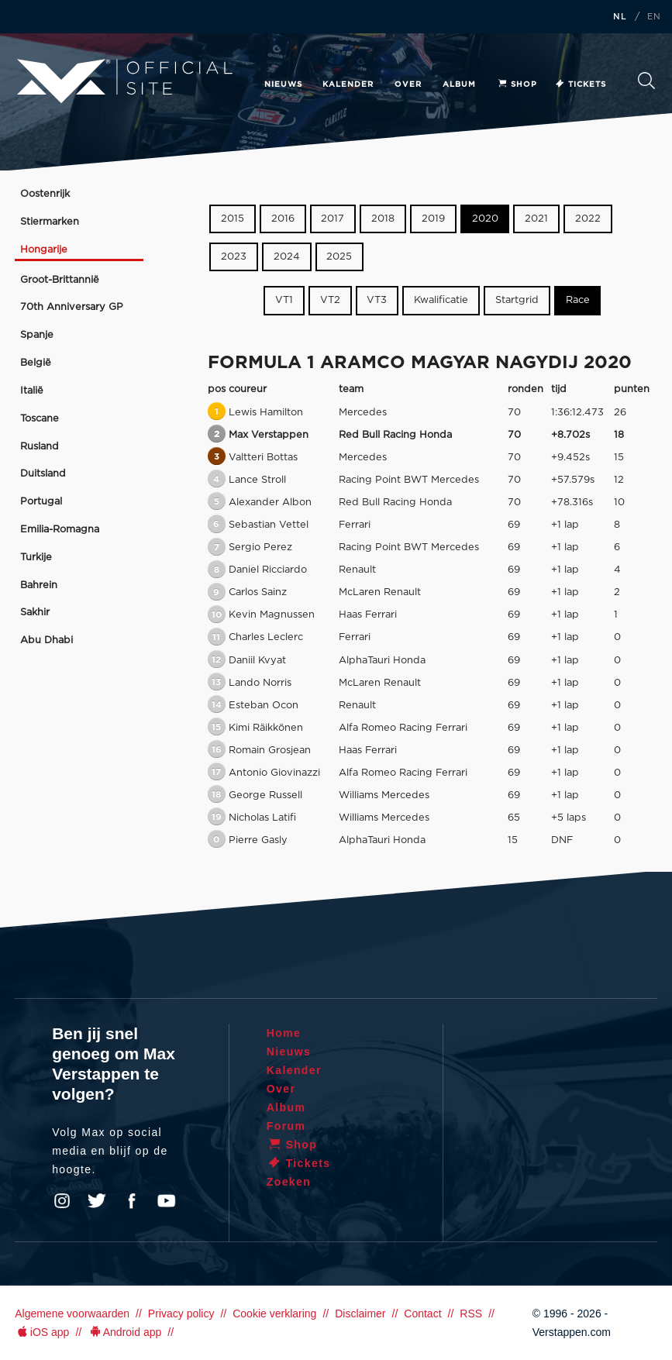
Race (578, 300)
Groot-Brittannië (59, 280)
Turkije (36, 558)
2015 (232, 219)
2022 (588, 219)
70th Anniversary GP (71, 307)
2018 (383, 219)
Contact (422, 1313)
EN (654, 17)
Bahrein (38, 585)
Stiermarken (49, 222)
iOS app (42, 1332)
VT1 (284, 300)
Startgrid (517, 300)
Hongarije (43, 250)
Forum (286, 1126)
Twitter (97, 1201)
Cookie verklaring (274, 1313)
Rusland (39, 447)
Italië (31, 391)
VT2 (330, 300)
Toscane (39, 419)
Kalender (348, 84)
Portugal (41, 502)
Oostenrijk (45, 194)
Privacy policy (181, 1313)
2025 (339, 257)
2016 (283, 219)
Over (408, 84)
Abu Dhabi (46, 640)
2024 (287, 257)
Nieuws (283, 84)
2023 (233, 257)
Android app (124, 1332)
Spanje (36, 335)
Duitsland (43, 474)
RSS (471, 1313)
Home (284, 1033)
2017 (332, 219)
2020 (485, 219)
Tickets (580, 84)
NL (620, 17)
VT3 (377, 300)
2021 (536, 219)
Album (459, 84)
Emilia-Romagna (59, 530)
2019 (433, 219)
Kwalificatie (441, 300)
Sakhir (35, 613)
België (35, 363)
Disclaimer (360, 1313)
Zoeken (646, 80)
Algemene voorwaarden (72, 1313)
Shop (517, 84)
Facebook (132, 1201)
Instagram (62, 1201)
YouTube (167, 1201)
